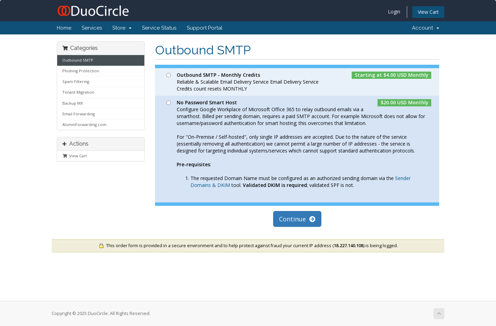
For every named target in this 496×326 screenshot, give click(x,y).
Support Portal (205, 28)
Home (64, 28)
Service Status (159, 28)
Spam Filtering (75, 81)
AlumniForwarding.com (84, 124)
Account (425, 28)
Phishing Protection (80, 70)
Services (92, 28)
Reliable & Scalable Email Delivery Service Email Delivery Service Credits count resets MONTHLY (297, 82)
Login (394, 11)
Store (122, 28)
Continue (297, 219)
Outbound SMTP (77, 60)
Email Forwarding (78, 113)
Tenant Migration (78, 92)
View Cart (428, 12)
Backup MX (72, 103)
